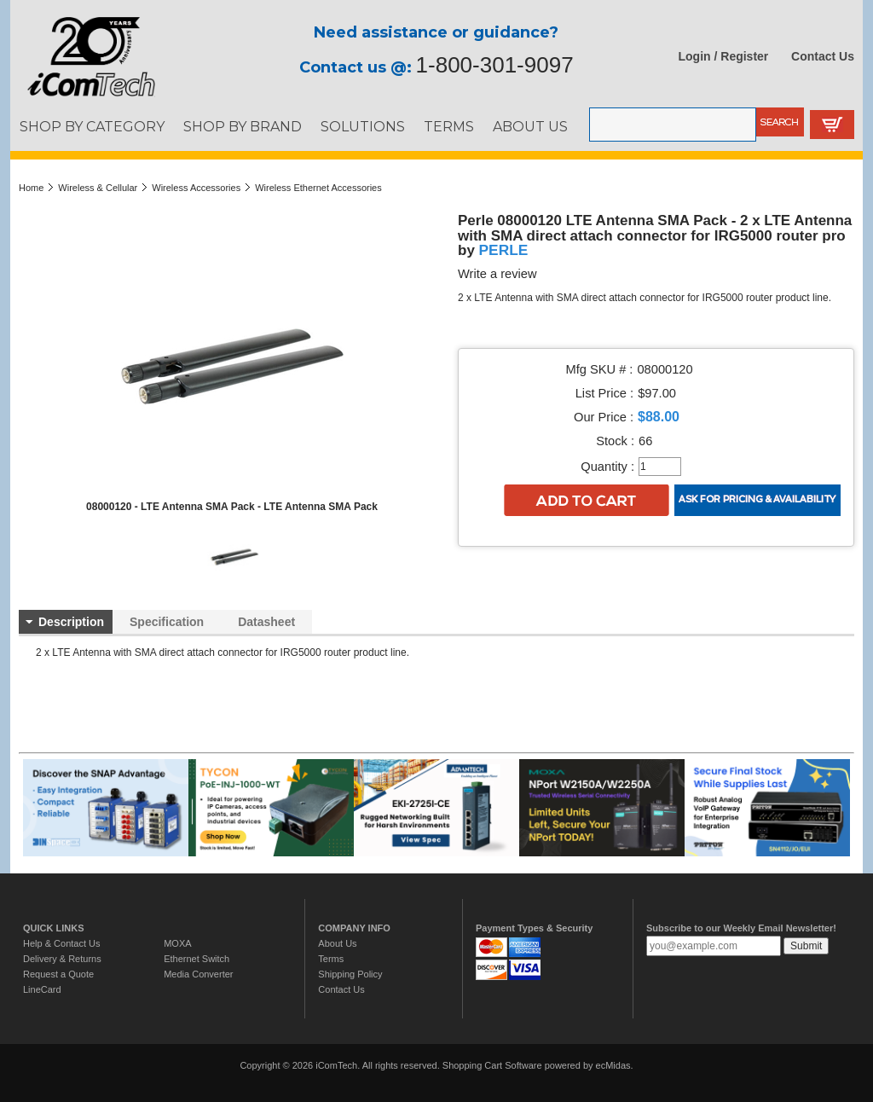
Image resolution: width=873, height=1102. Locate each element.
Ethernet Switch (196, 959)
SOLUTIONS (363, 126)
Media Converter (198, 974)
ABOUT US (530, 126)
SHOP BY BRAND (242, 126)
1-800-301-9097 (495, 65)
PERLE (504, 249)
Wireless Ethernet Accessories (318, 188)
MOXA (177, 943)
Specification (167, 622)
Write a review (497, 274)
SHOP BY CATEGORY (92, 126)
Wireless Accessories (196, 188)
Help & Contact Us (61, 943)
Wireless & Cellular (97, 188)
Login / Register (724, 56)
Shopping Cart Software (492, 1065)
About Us (337, 943)
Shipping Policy (350, 974)
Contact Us (822, 56)
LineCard (42, 989)
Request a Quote (58, 974)
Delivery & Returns (62, 959)
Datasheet (266, 622)
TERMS (449, 126)
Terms (331, 959)
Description (71, 622)
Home (31, 188)
